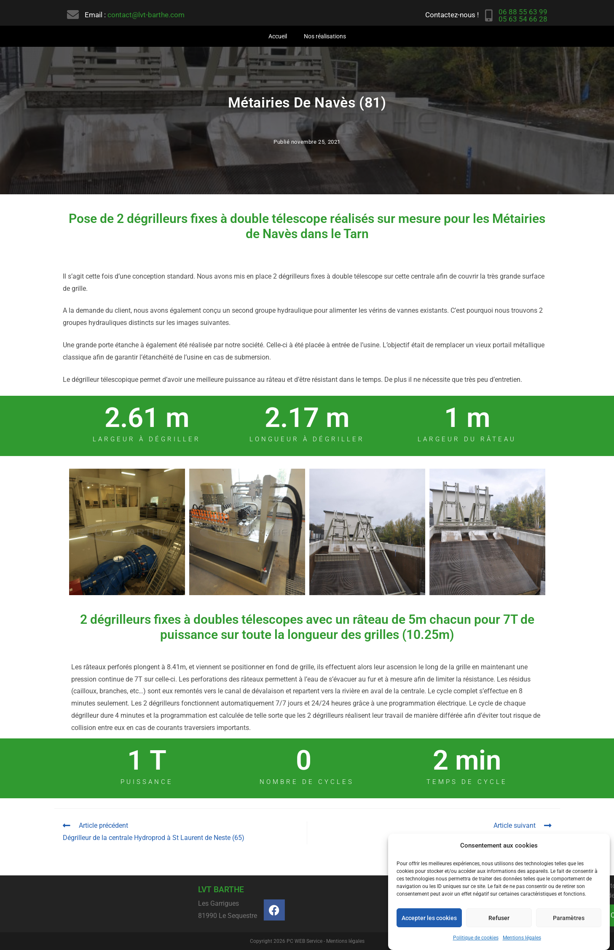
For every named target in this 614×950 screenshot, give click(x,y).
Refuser (498, 918)
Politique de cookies (476, 938)
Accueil (277, 36)
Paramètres (569, 918)
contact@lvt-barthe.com (146, 15)
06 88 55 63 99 (523, 12)
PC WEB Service (304, 941)
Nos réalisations (325, 36)
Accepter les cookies (429, 918)
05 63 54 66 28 (523, 19)
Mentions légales (522, 938)
